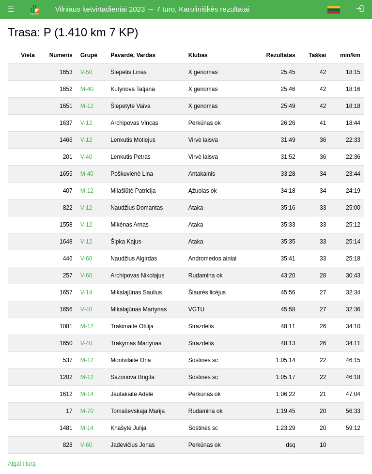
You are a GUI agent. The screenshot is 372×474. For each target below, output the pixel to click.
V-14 (86, 292)
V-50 (86, 72)
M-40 (86, 89)
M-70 (86, 411)
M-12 (86, 106)
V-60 (86, 258)
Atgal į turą (21, 463)
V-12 (86, 123)
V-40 (86, 156)
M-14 (86, 394)
